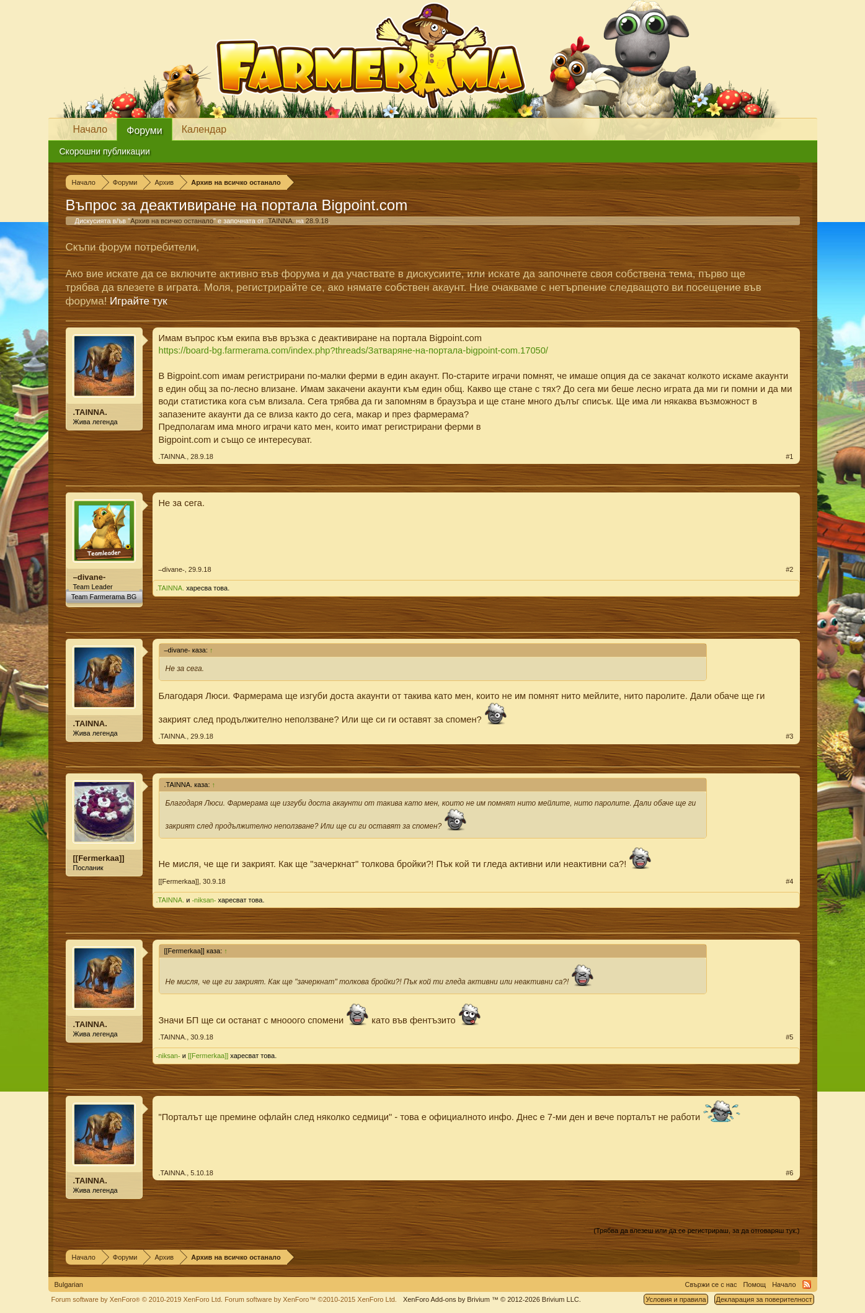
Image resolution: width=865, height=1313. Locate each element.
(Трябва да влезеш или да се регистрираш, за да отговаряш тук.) (696, 1230)
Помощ (754, 1284)
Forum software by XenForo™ (310, 1299)
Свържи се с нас (711, 1284)
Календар (204, 129)
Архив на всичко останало (171, 221)
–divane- (89, 577)
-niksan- (204, 900)
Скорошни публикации (105, 151)
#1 (789, 456)
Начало (90, 129)
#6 (789, 1173)
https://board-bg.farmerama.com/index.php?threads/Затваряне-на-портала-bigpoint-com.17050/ (353, 350)
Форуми (144, 130)
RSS (806, 1284)
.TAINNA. (280, 221)
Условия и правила (675, 1299)
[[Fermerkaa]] (99, 858)
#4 (789, 881)
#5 (789, 1037)
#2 (789, 569)
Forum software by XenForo (137, 1299)
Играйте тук (138, 301)
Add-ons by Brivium (492, 1299)
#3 (789, 736)
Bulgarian (69, 1284)
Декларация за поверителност (764, 1299)
